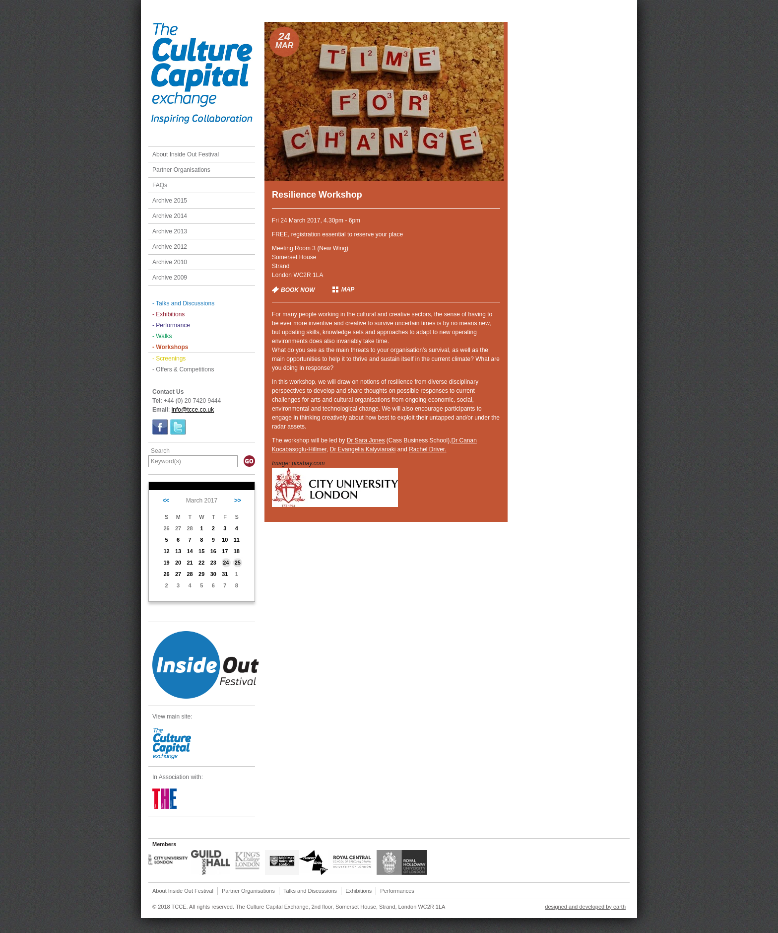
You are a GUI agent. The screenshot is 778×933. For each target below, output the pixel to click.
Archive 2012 (169, 246)
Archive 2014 (169, 216)
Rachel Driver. (427, 449)
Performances (397, 891)
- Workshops (170, 347)
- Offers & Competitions (183, 369)
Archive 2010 (169, 262)
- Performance (171, 325)
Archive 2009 (169, 277)
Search (160, 450)
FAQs (159, 185)
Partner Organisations (181, 169)
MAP (348, 289)
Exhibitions (358, 891)
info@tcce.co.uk (193, 409)
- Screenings (169, 358)
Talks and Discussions (310, 891)
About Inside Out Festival (185, 154)
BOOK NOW (298, 290)
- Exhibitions (168, 314)
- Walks (162, 336)
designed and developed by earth (585, 907)
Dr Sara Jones (366, 440)
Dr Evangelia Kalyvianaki (363, 449)
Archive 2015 (169, 200)
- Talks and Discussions (183, 303)
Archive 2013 (169, 231)
